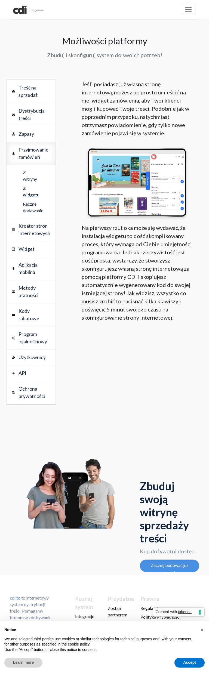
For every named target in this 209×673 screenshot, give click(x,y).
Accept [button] (189, 662)
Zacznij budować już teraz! (169, 567)
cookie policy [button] (78, 644)
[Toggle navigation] (188, 9)
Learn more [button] (23, 662)
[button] (202, 629)
